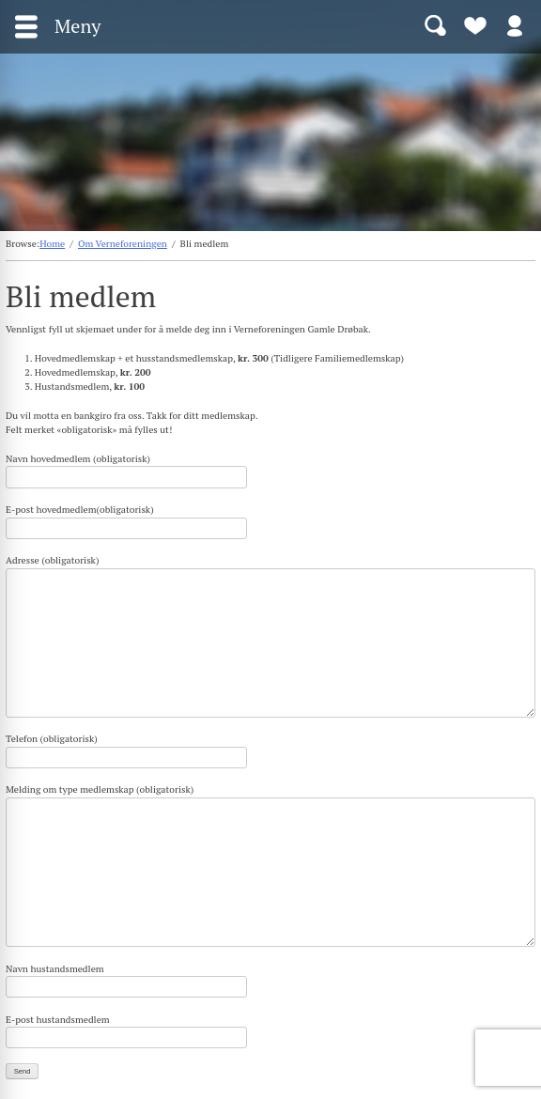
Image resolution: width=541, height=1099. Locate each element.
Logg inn (514, 24)
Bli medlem (475, 24)
